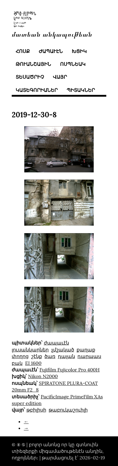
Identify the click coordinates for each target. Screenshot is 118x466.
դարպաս (89, 356)
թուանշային (33, 64)
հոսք (23, 51)
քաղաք (86, 350)
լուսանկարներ (30, 350)
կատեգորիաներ (37, 90)
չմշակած (62, 350)
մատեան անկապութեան (52, 33)
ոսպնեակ (73, 64)
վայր (60, 77)
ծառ (49, 356)
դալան (66, 356)
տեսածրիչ (30, 77)
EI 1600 (33, 363)
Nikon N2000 (43, 376)
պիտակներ (81, 90)
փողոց (20, 356)
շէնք (36, 356)
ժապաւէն (51, 51)
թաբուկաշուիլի (68, 410)
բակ (17, 363)
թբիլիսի (36, 410)
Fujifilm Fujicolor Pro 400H (70, 370)
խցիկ (79, 51)
